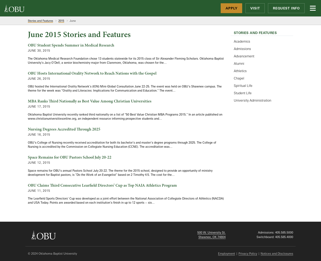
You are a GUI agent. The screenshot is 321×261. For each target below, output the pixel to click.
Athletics (240, 71)
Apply (231, 8)
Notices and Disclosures (277, 253)
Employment (226, 253)
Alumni (239, 63)
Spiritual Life (243, 86)
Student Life (243, 93)
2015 (61, 20)
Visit (255, 8)
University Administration (252, 100)
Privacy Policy (247, 253)
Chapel (239, 78)
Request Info (286, 8)
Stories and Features (40, 20)
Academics (242, 41)
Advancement (244, 56)
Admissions (242, 49)
